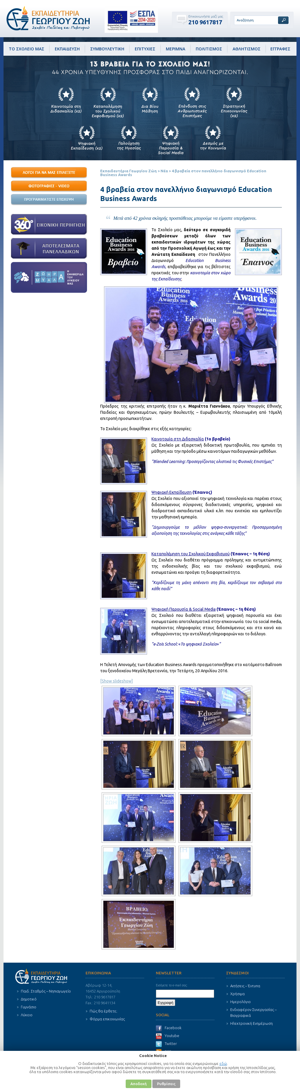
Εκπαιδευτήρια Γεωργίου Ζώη (128, 171)
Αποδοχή (138, 1084)
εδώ (223, 1063)
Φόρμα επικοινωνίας (107, 1019)
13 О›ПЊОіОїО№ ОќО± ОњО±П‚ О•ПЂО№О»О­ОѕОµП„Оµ (49, 173)
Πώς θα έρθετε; (103, 1011)
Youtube (172, 1036)
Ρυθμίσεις (166, 1084)
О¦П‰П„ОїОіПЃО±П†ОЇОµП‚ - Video (49, 186)
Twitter (171, 1043)
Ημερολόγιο (240, 1002)
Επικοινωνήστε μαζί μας (205, 16)
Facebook (173, 1028)
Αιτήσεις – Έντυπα (245, 986)
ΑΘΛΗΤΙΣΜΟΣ (246, 49)
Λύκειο (27, 1015)
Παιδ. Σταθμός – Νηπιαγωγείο (46, 991)
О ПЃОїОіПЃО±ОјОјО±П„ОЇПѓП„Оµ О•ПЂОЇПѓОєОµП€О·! (49, 200)
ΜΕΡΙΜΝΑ (175, 49)
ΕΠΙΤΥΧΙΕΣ (145, 49)
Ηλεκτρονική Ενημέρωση (251, 1023)
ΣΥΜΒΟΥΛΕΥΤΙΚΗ (107, 49)
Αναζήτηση (283, 20)
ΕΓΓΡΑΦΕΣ (280, 49)
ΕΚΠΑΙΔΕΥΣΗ (67, 49)
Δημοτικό (29, 999)
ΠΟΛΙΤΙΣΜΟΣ (209, 49)
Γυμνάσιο (28, 1007)
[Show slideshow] (116, 681)
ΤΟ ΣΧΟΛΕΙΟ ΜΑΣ (26, 49)
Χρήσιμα (237, 994)
